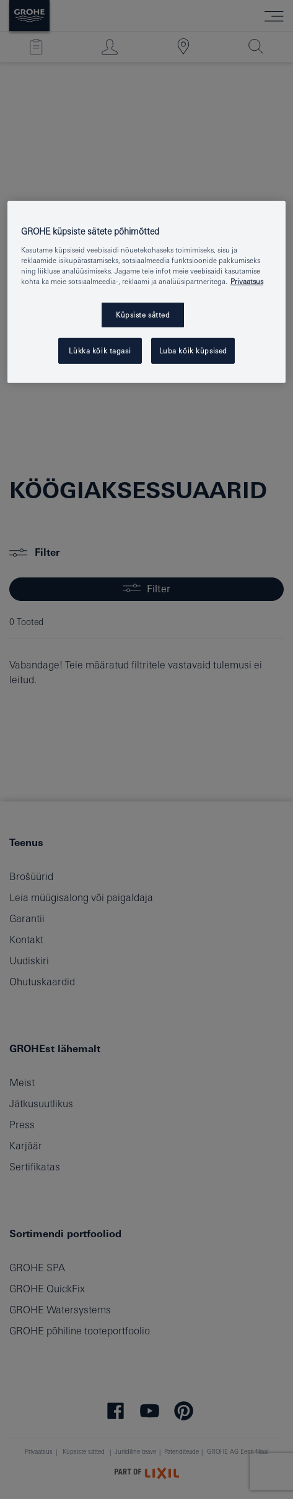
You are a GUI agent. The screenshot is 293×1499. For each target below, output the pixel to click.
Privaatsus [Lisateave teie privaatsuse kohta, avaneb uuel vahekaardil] (246, 281)
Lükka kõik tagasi (100, 351)
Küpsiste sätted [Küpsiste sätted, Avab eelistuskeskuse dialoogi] (143, 315)
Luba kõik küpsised (193, 351)
